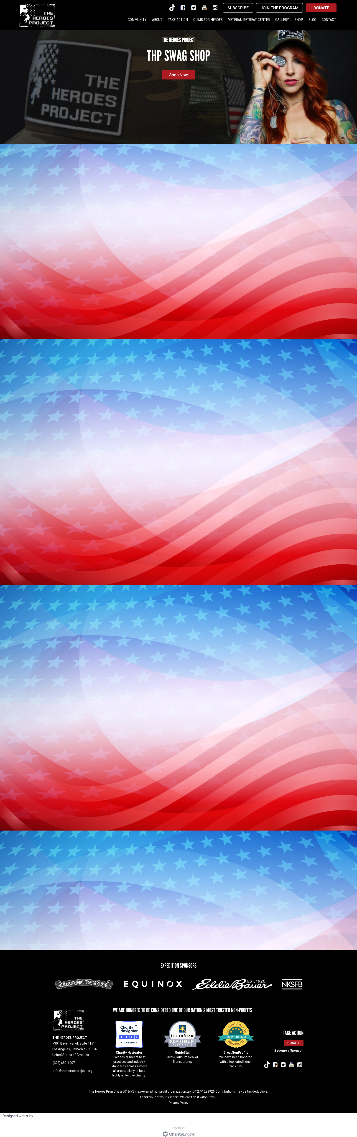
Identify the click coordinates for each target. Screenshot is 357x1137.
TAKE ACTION (178, 20)
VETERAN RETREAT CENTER (249, 20)
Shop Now (178, 74)
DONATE (321, 7)
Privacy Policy (178, 1096)
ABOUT (157, 20)
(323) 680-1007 (64, 1056)
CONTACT (329, 20)
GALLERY (282, 20)
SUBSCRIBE (238, 7)
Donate (293, 1036)
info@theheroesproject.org (72, 1064)
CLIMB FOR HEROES (208, 20)
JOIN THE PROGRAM (279, 7)
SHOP (298, 20)
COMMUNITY (137, 20)
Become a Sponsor (288, 1044)
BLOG (312, 20)
